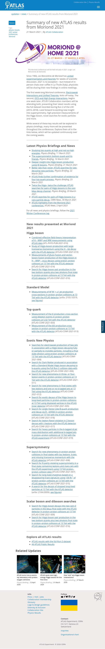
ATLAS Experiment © (48, 644)
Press (30, 597)
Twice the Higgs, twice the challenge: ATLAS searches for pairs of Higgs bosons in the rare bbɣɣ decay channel (53, 188)
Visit (36, 597)
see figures (37, 300)
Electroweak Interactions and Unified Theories (52, 94)
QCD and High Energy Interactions (50, 98)
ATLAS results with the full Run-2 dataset (51, 541)
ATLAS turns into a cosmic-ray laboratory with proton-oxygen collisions (27, 577)
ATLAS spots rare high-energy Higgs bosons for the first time (51, 577)
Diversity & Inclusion (37, 607)
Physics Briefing (22, 582)
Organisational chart (70, 634)
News (12, 22)
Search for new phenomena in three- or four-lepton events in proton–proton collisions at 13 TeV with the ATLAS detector (54, 377)
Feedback (102, 326)
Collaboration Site (80, 2)
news (23, 14)
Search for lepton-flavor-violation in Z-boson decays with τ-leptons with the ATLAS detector (54, 422)
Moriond (12, 36)
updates (15, 14)
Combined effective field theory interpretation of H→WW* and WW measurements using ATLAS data (54, 240)
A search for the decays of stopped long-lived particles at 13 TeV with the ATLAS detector (53, 488)
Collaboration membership (39, 599)
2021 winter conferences (13, 33)
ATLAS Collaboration (54, 32)
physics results (14, 30)
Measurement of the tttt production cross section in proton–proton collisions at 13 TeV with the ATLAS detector (53, 328)
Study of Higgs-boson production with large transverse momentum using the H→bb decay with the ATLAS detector (54, 249)
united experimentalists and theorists (50, 77)
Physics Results (94, 2)
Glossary (31, 602)
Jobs (42, 597)
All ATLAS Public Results (43, 544)
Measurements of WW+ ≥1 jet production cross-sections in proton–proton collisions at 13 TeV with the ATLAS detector (54, 294)
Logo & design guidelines (39, 604)
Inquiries (65, 630)
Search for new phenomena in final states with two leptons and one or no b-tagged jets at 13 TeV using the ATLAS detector (54, 388)
